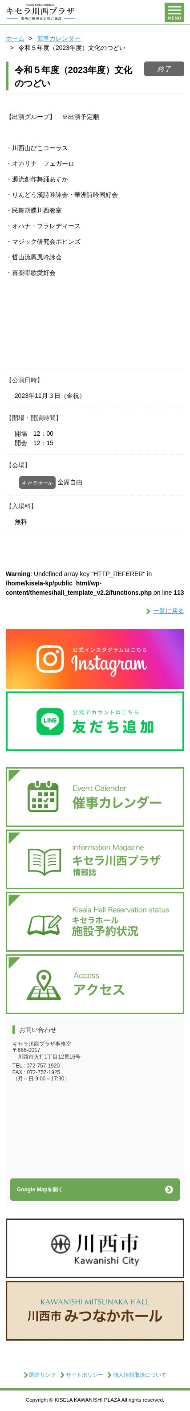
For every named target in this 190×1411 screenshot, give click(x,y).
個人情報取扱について (139, 1375)
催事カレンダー (59, 38)
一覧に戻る (168, 610)
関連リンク (42, 1375)
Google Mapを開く (40, 1189)
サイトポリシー (84, 1375)
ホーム (15, 38)
